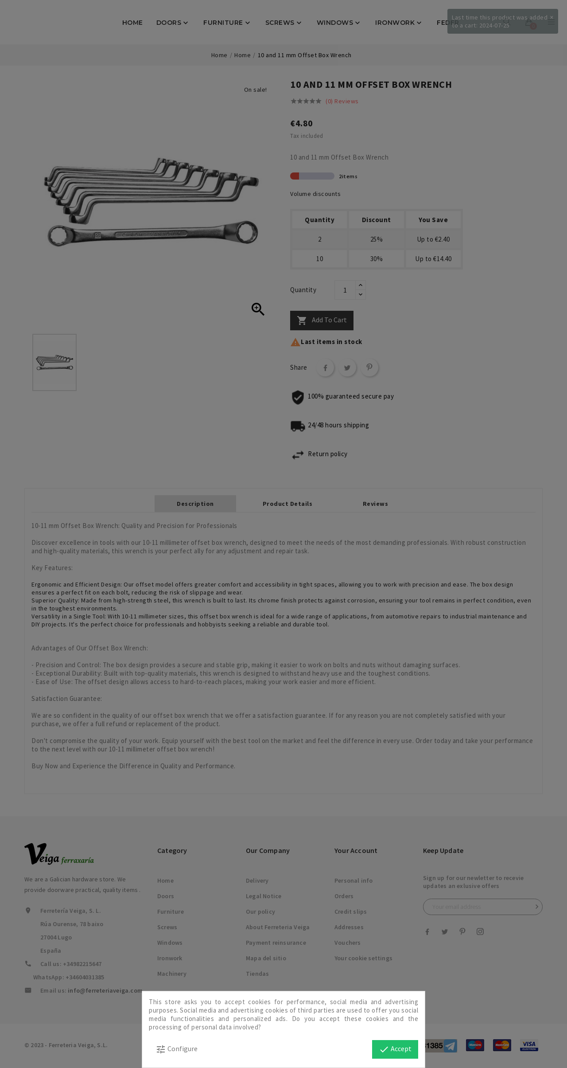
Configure (176, 1049)
